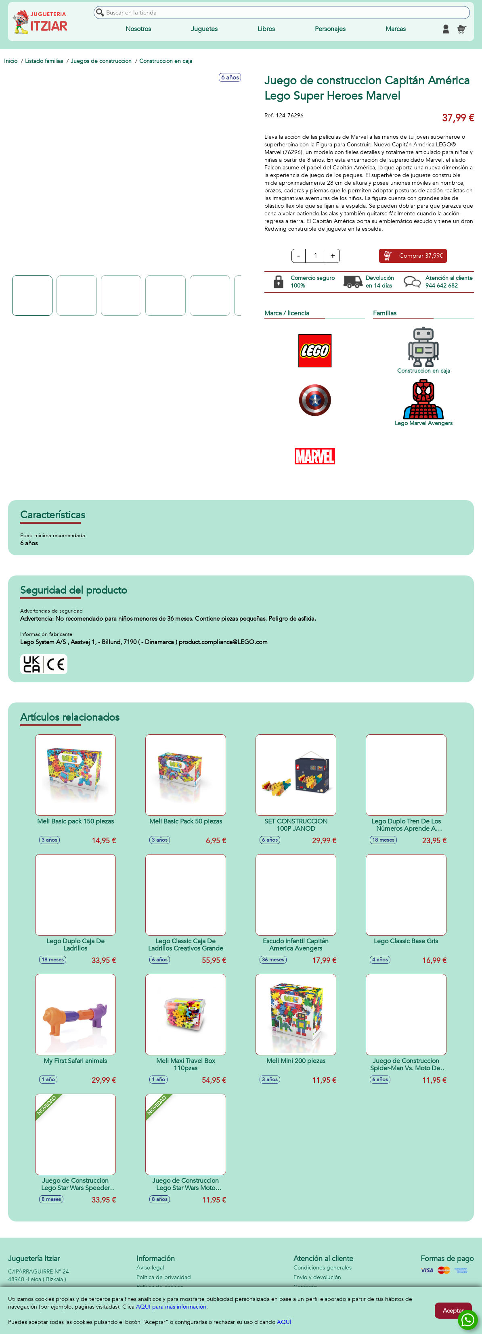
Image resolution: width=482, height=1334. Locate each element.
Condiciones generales (322, 1267)
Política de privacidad (163, 1277)
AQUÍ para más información (171, 1307)
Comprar (421, 256)
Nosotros (138, 29)
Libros (266, 29)
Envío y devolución (317, 1277)
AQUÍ (284, 1322)
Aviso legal (150, 1267)
